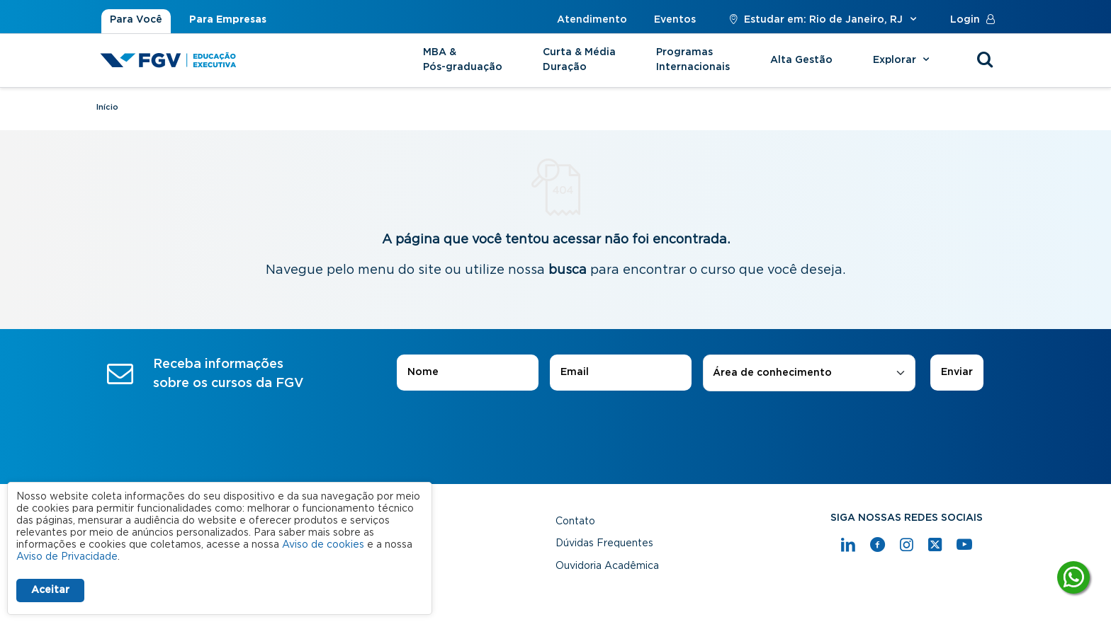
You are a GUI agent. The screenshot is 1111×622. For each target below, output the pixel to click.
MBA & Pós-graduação (462, 59)
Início (107, 107)
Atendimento (592, 20)
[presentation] (555, 431)
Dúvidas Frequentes (604, 543)
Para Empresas (227, 20)
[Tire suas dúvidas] (1073, 577)
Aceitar (50, 590)
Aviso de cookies (323, 545)
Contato (575, 521)
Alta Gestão (801, 60)
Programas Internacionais (693, 59)
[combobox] (809, 373)
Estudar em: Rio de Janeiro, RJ (823, 19)
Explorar (903, 60)
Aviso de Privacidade (67, 557)
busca (567, 270)
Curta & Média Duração (579, 59)
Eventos (675, 20)
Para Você (136, 20)
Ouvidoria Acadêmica (607, 566)
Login (975, 19)
